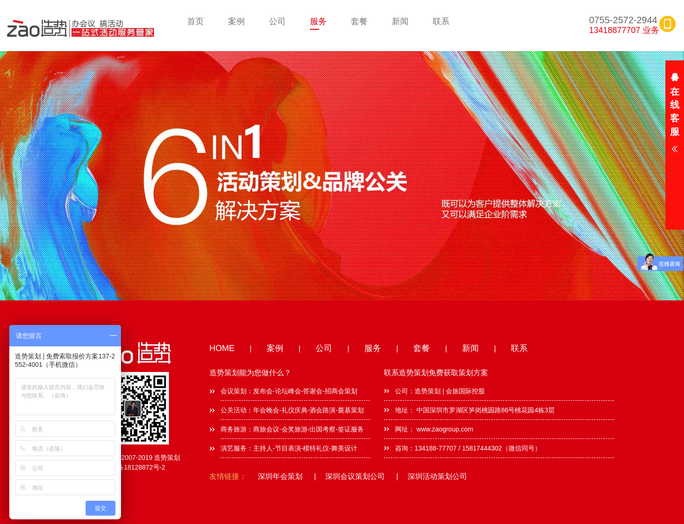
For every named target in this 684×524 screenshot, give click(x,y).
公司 (277, 21)
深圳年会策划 (280, 476)
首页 (195, 21)
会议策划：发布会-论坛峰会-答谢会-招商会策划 (289, 391)
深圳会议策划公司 (355, 476)
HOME (222, 348)
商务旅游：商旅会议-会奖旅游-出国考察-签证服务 (292, 429)
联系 (441, 21)
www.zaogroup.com (444, 429)
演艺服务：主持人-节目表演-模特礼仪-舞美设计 (289, 448)
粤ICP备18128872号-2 (132, 467)
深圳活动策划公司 (437, 476)
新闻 (400, 21)
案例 (236, 21)
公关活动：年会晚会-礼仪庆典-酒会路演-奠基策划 (292, 410)
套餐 (359, 21)
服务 (318, 21)
